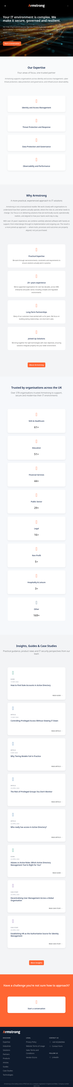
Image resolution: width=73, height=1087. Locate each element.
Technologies (8, 1075)
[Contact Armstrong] (56, 1046)
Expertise (6, 1042)
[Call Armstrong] (57, 1042)
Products (6, 1058)
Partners (6, 1054)
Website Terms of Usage (35, 1046)
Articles (6, 1062)
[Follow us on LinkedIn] (54, 1057)
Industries (7, 1046)
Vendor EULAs (31, 1057)
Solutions (6, 1050)
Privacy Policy (31, 1042)
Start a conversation (12, 43)
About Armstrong (36, 365)
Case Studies (8, 1071)
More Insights (36, 963)
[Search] (5, 6)
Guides (5, 1066)
